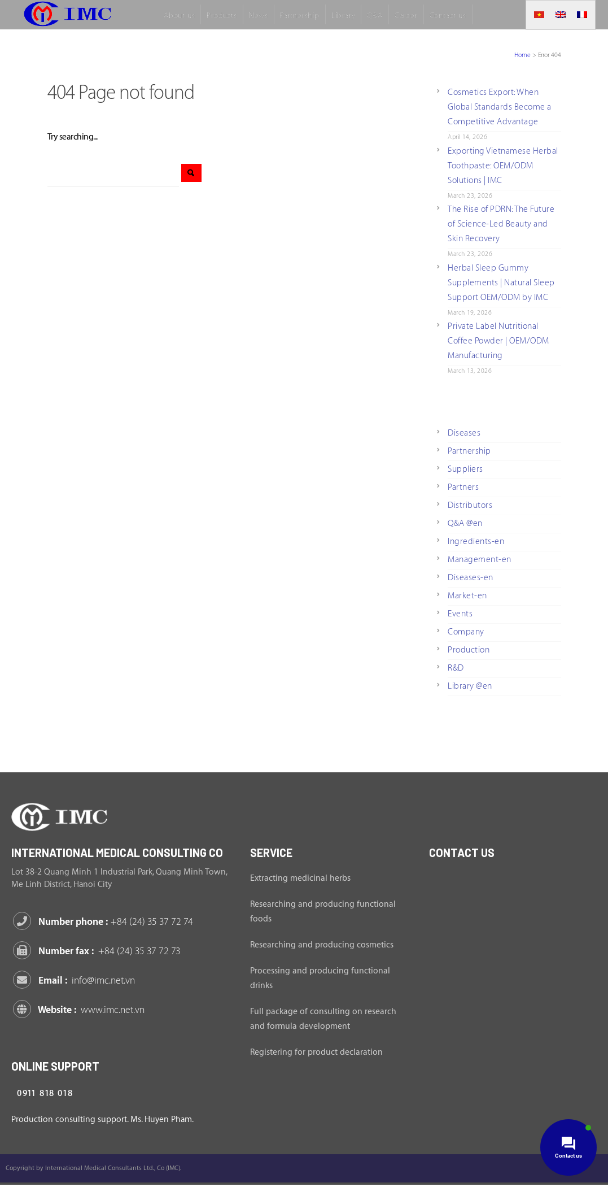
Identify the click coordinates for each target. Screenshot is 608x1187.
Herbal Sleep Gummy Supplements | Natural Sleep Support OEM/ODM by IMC (501, 282)
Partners (463, 487)
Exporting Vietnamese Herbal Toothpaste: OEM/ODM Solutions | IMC (503, 165)
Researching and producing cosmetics (321, 945)
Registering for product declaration (316, 1052)
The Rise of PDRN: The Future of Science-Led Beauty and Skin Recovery (501, 224)
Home (522, 55)
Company (466, 632)
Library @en (470, 686)
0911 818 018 (45, 1093)
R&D (456, 668)
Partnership (469, 451)
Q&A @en (465, 523)
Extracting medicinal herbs (300, 878)
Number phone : (105, 921)
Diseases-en (470, 577)
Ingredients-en (476, 541)
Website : (81, 1010)
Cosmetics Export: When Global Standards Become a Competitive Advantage (500, 107)
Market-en (467, 596)
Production (468, 650)
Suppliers (465, 469)
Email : (76, 980)
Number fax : (99, 951)
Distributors (470, 505)
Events (460, 614)
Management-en (479, 559)
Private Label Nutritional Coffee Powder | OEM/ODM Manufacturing (498, 340)
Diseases (464, 433)
